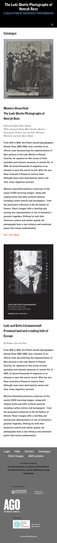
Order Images (16, 456)
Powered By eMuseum (28, 536)
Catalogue (44, 451)
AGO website (35, 456)
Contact (29, 451)
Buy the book (11, 234)
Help (17, 451)
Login (7, 451)
